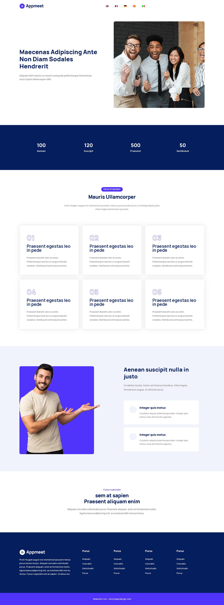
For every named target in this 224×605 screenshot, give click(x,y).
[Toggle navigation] (107, 6)
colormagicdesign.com (119, 599)
